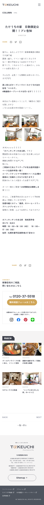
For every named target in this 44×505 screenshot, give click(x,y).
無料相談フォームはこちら (22, 302)
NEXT (39, 417)
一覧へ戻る (22, 425)
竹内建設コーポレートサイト (27, 492)
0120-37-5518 (24, 296)
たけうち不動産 (8, 492)
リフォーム (21, 489)
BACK (5, 417)
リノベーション (8, 489)
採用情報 (6, 496)
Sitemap (22, 478)
